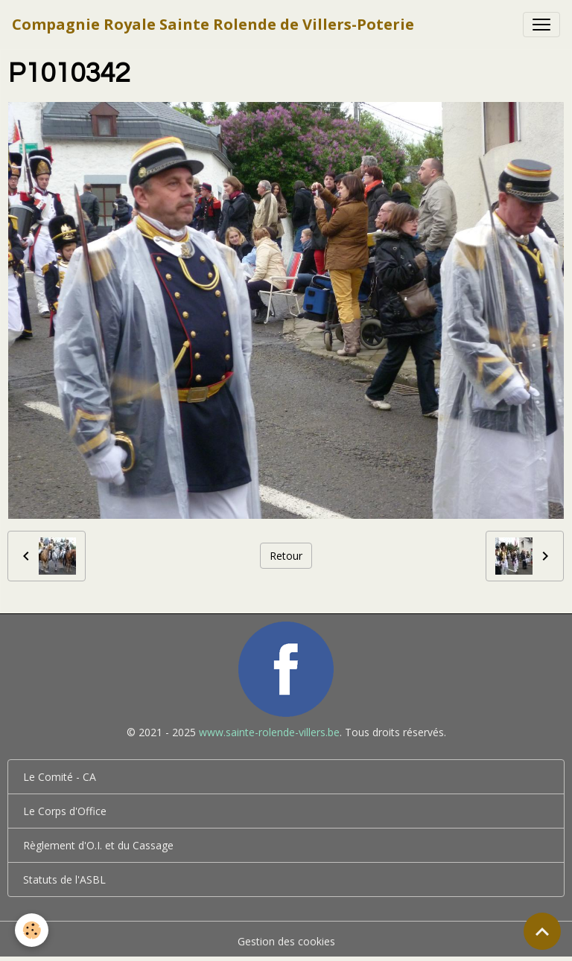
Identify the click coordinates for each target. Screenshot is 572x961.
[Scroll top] (542, 931)
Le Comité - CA (59, 777)
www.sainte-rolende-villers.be (269, 732)
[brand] (213, 24)
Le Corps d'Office (65, 811)
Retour (286, 556)
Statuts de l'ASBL (64, 879)
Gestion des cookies (286, 941)
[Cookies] (31, 930)
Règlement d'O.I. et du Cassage (98, 845)
